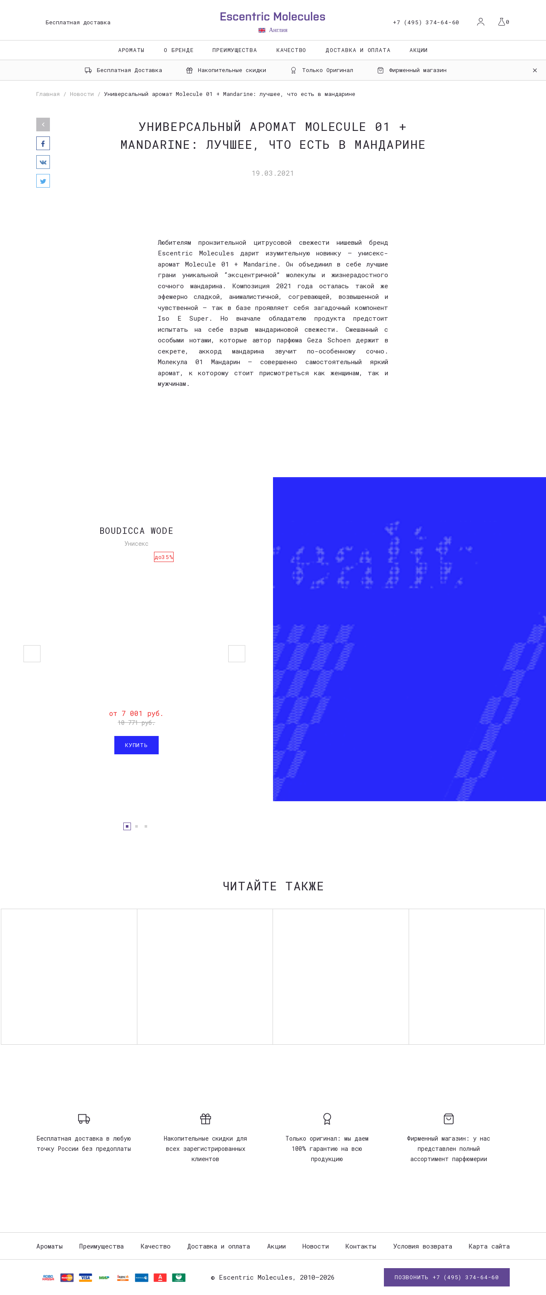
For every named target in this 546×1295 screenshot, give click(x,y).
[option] (273, 639)
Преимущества (234, 50)
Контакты (361, 1246)
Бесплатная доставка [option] (78, 22)
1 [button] (127, 826)
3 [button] (146, 826)
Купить (136, 745)
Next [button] (236, 653)
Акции (419, 50)
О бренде (178, 50)
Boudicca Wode (136, 530)
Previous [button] (32, 653)
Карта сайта (489, 1246)
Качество (291, 50)
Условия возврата (422, 1246)
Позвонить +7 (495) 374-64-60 (447, 1277)
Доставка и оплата (357, 50)
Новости (315, 1246)
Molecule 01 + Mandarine (230, 264)
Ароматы (131, 50)
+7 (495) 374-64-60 (426, 22)
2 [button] (136, 826)
